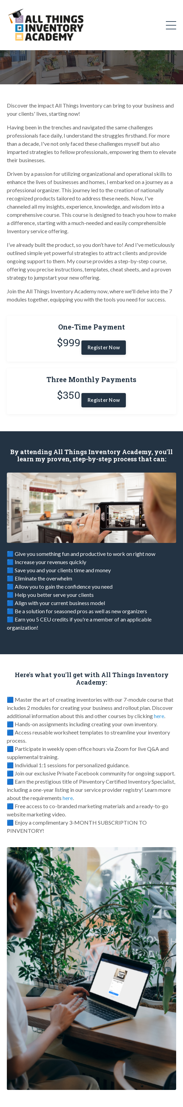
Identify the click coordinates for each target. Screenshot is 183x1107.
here (159, 716)
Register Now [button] (104, 347)
